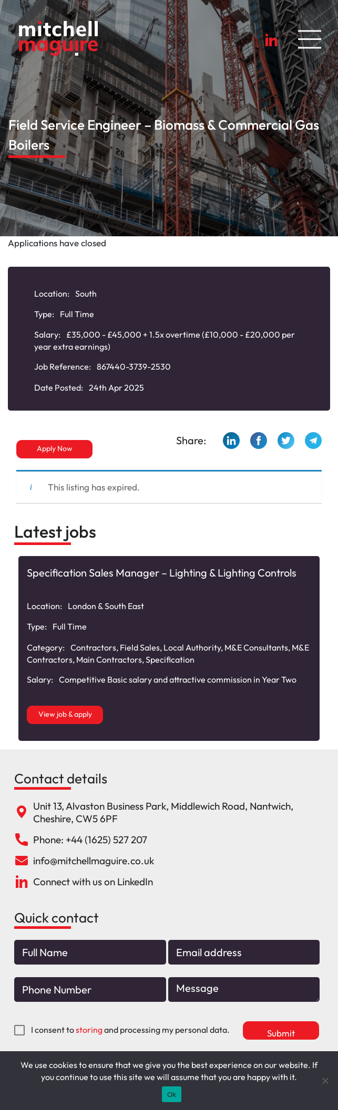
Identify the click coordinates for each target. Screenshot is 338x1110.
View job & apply (65, 714)
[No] (325, 1080)
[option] (169, 648)
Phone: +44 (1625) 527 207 (90, 839)
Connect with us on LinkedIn (93, 881)
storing (89, 1029)
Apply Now (55, 448)
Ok (171, 1094)
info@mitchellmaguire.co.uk (93, 860)
